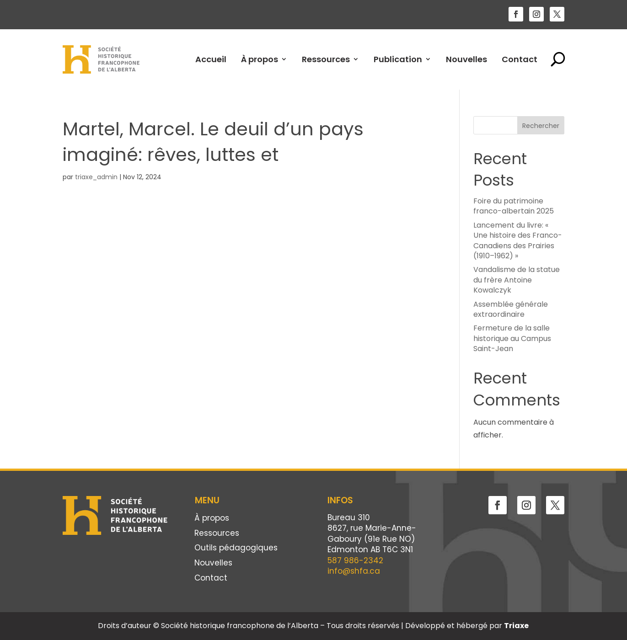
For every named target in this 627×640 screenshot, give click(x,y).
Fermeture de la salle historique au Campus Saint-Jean (512, 338)
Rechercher (540, 125)
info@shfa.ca (353, 570)
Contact (519, 59)
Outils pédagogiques (236, 548)
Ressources (326, 59)
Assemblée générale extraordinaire (510, 309)
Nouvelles (466, 59)
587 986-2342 (355, 560)
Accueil (210, 59)
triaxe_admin (96, 176)
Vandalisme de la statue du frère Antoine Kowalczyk (516, 279)
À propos (259, 59)
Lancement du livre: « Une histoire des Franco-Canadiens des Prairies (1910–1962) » (517, 240)
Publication (398, 59)
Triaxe (516, 625)
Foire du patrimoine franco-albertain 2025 (513, 206)
